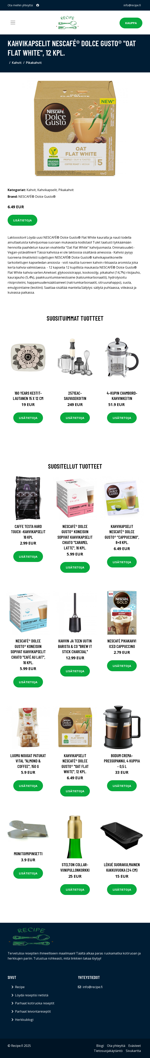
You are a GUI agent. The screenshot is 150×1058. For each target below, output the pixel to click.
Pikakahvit (34, 62)
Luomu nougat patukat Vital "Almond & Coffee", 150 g (28, 761)
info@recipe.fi (132, 5)
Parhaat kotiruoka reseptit (34, 1003)
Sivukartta (133, 1051)
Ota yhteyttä (116, 1046)
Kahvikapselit (47, 190)
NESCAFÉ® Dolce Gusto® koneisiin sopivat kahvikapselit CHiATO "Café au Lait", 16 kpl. (28, 651)
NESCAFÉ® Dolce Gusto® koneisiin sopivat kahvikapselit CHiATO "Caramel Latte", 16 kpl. (75, 537)
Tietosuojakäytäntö (108, 1051)
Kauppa (131, 23)
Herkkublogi (24, 1019)
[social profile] (38, 5)
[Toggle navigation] (13, 22)
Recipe (20, 987)
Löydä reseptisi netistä (31, 995)
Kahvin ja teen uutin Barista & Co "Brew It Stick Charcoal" (75, 646)
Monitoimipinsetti (28, 853)
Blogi (100, 1046)
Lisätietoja (22, 220)
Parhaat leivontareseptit (33, 1011)
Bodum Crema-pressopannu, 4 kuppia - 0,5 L (122, 761)
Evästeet (134, 1046)
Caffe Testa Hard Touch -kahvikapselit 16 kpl (28, 531)
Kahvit (17, 62)
